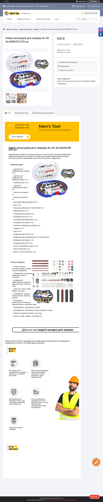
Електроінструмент (26, 29)
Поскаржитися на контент (52, 500)
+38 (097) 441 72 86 (22, 125)
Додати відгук (95, 6)
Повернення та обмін (43, 19)
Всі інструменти (17, 137)
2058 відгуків (82, 1)
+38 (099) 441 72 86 (22, 128)
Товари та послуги (23, 19)
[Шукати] (78, 19)
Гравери (36, 29)
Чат (94, 497)
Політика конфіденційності (68, 500)
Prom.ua (61, 498)
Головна (9, 19)
